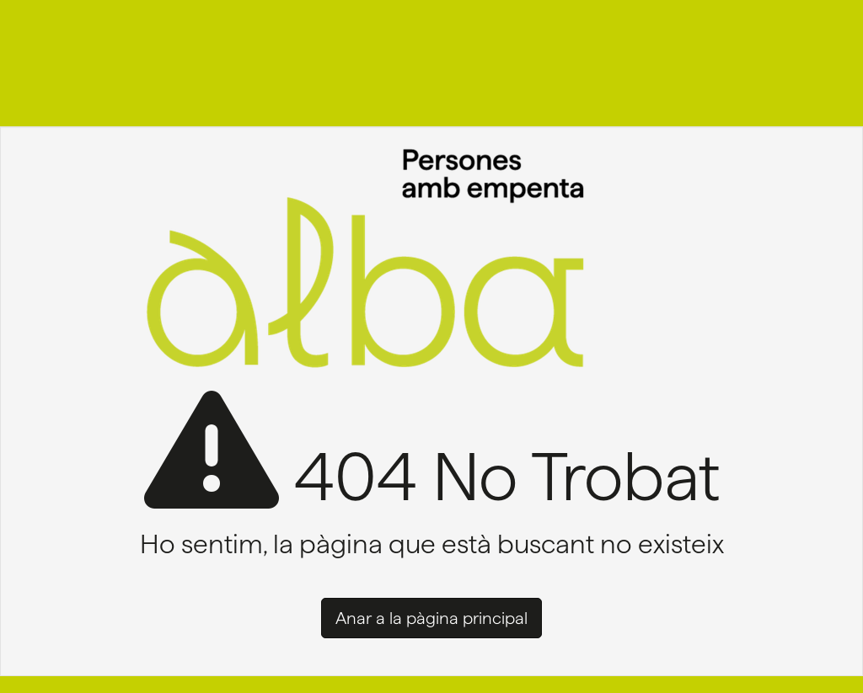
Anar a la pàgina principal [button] (431, 618)
